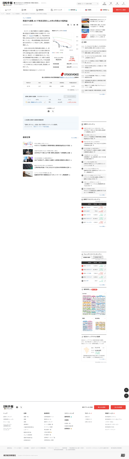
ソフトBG (88, 273)
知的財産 (64, 448)
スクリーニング (56, 10)
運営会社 (9, 448)
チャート (111, 3)
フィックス (89, 222)
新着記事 (8, 13)
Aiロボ (88, 211)
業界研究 (72, 10)
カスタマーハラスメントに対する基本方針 (97, 448)
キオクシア (89, 218)
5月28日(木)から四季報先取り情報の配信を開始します (27, 3)
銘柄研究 (40, 10)
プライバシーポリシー (54, 448)
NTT (87, 280)
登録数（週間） (86, 257)
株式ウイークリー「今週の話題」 (41, 126)
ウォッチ (117, 3)
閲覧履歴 (104, 3)
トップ (8, 10)
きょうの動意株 (16, 13)
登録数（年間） (98, 257)
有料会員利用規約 (58, 449)
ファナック (89, 277)
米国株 (88, 10)
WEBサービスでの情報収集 (38, 448)
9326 (65, 30)
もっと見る (74, 137)
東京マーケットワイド (67, 77)
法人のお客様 (118, 407)
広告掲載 (26, 448)
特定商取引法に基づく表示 (77, 448)
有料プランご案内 (121, 10)
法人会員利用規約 (70, 449)
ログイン (124, 3)
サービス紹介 (18, 448)
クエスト (88, 207)
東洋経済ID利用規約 (116, 448)
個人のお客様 (101, 407)
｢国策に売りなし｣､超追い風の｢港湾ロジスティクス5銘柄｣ (41, 124)
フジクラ (88, 214)
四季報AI (104, 10)
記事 (24, 10)
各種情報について (74, 90)
